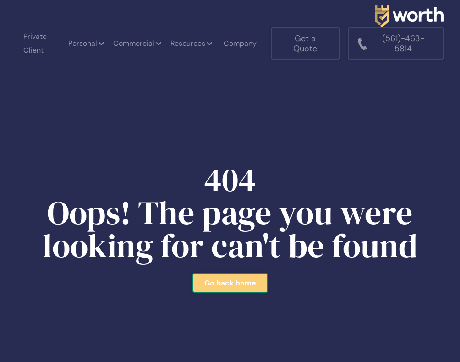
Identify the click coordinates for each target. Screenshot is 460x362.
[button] (86, 43)
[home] (409, 16)
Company (240, 43)
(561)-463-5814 (403, 43)
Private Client (35, 43)
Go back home (230, 283)
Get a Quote (305, 43)
